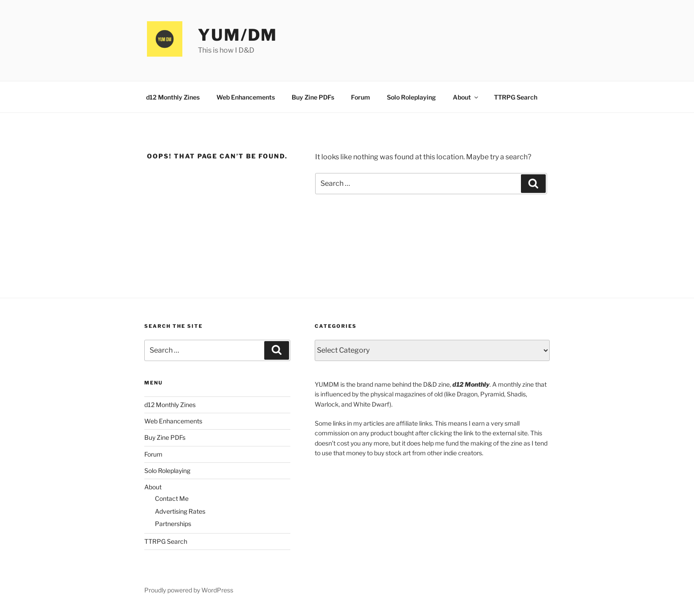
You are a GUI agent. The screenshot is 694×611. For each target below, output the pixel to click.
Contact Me (172, 498)
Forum (360, 97)
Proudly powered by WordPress (188, 590)
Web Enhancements (245, 97)
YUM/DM (238, 35)
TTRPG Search (515, 97)
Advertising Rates (180, 511)
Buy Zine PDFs (313, 97)
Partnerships (173, 523)
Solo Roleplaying (411, 97)
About (466, 97)
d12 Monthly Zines (173, 97)
